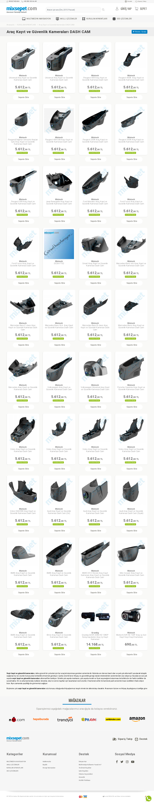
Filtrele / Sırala (139, 32)
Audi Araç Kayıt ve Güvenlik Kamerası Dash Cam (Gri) (59, 511)
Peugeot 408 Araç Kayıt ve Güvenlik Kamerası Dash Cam (95, 77)
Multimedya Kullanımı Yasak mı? (90, 765)
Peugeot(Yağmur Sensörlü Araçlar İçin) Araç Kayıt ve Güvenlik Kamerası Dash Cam (23, 140)
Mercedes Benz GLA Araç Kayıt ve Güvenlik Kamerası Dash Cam (59, 325)
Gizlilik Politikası (84, 780)
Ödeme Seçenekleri (86, 774)
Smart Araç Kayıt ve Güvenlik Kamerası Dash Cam (95, 263)
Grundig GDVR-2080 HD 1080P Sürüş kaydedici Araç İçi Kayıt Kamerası (95, 636)
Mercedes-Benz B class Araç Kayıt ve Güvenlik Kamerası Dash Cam (95, 326)
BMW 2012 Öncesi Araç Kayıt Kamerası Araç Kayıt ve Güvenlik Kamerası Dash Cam (95, 574)
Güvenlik (82, 777)
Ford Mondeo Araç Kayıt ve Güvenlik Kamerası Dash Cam (95, 201)
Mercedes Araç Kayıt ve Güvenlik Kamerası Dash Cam (23, 387)
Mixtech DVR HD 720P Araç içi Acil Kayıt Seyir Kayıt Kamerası (131, 635)
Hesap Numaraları (49, 768)
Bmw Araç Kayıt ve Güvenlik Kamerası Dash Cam (59, 635)
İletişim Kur (83, 761)
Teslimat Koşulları (85, 768)
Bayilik (45, 765)
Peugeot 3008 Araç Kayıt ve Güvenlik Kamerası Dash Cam (131, 139)
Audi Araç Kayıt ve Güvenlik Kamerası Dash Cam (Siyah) (131, 511)
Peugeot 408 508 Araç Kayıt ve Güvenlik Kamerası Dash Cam (59, 139)
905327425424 (13, 1)
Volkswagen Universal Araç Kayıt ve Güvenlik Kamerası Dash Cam (95, 387)
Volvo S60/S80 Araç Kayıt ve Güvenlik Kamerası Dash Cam (23, 511)
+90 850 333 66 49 (29, 1)
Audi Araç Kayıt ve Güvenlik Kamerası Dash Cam (95, 511)
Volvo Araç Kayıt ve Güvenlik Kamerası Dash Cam (22, 449)
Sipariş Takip (140, 1)
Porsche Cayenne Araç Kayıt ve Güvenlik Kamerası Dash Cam (131, 387)
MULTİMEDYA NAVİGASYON (36, 18)
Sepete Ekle (23, 97)
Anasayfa (10, 25)
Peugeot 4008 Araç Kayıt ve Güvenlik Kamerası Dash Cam (131, 77)
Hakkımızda (47, 761)
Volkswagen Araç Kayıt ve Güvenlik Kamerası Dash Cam (59, 387)
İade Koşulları (83, 771)
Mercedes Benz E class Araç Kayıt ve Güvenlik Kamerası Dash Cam (23, 326)
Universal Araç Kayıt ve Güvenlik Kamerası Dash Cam (23, 77)
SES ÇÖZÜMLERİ (122, 18)
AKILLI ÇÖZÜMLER (66, 18)
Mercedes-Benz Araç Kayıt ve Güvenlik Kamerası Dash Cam (131, 325)
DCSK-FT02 (59, 262)
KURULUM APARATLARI (94, 18)
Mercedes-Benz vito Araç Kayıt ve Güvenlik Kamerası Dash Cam (131, 263)
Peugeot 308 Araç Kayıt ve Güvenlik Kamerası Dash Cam (23, 201)
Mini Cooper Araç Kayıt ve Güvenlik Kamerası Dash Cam (131, 573)
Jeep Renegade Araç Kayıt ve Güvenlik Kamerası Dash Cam (59, 201)
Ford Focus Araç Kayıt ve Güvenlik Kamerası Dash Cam (131, 201)
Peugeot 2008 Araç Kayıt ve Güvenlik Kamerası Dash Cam (95, 139)
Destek (128, 1)
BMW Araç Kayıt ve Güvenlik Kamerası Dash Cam (23, 573)
